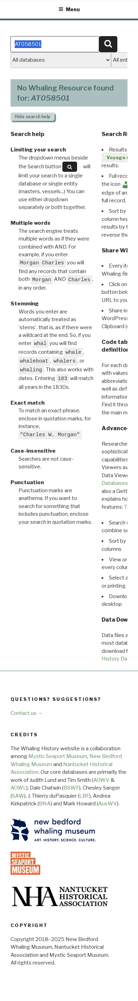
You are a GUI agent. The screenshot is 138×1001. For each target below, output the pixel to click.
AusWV (107, 803)
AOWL (18, 788)
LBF (84, 796)
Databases (115, 483)
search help (32, 116)
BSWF (71, 788)
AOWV (101, 780)
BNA (45, 803)
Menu (69, 9)
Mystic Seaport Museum (57, 756)
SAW (18, 796)
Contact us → (27, 713)
